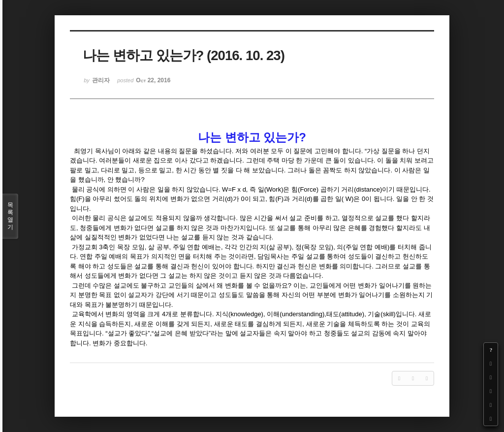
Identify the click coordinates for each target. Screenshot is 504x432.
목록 (10, 216)
